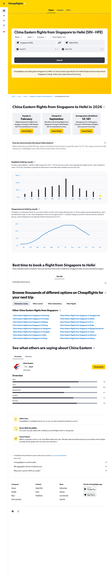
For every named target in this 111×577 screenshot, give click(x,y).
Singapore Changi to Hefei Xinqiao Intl (41, 96)
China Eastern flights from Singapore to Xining (30, 338)
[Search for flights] (4, 10)
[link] (26, 131)
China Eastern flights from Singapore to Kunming (31, 315)
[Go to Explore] (4, 25)
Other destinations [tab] (55, 304)
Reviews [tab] (28, 356)
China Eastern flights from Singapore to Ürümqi (30, 325)
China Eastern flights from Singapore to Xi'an (76, 322)
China (25, 96)
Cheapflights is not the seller (61, 462)
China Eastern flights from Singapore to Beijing (30, 322)
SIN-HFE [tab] (59, 276)
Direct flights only (59, 37)
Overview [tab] (18, 356)
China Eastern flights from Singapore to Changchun (32, 328)
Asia (19, 96)
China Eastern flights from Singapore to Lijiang (77, 338)
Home (13, 96)
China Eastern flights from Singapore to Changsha (31, 332)
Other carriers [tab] (38, 304)
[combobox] (41, 37)
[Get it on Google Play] (89, 489)
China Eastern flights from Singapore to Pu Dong (31, 319)
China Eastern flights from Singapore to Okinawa (78, 335)
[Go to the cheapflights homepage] (17, 3)
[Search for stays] (4, 15)
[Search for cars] (4, 20)
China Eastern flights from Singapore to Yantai (77, 332)
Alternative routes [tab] (21, 304)
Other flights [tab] (71, 304)
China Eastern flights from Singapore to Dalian (77, 325)
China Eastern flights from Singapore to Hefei (29, 335)
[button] (4, 3)
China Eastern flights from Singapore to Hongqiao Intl (80, 315)
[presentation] (104, 107)
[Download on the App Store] (89, 494)
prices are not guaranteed (58, 455)
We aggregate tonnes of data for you (61, 466)
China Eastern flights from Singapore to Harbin (77, 319)
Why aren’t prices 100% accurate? (61, 470)
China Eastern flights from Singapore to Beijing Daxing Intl (81, 328)
